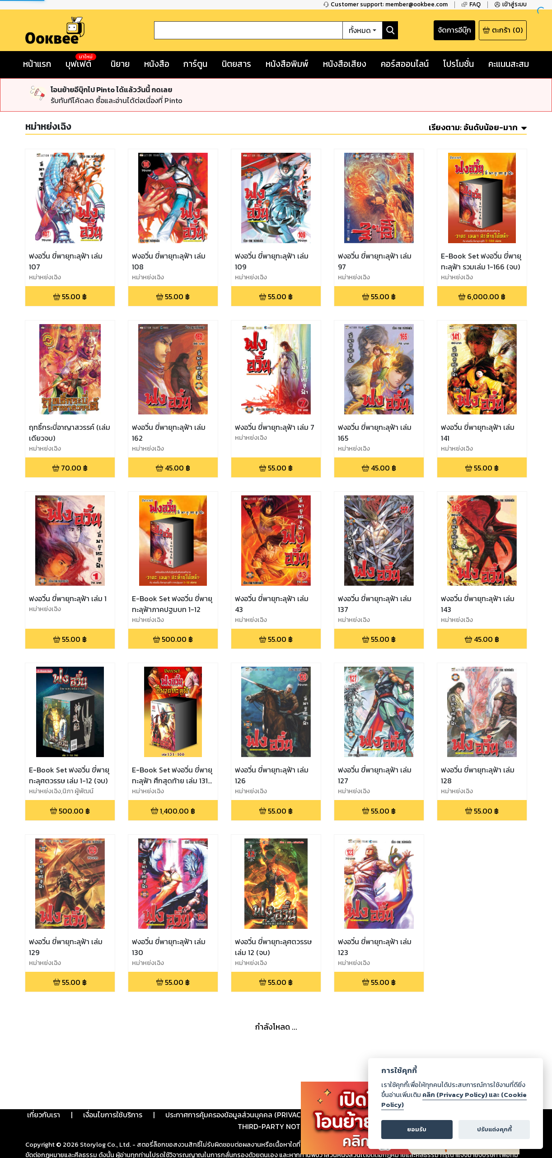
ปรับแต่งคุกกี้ (494, 1129)
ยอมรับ (416, 1129)
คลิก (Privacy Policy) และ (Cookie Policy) (454, 1100)
